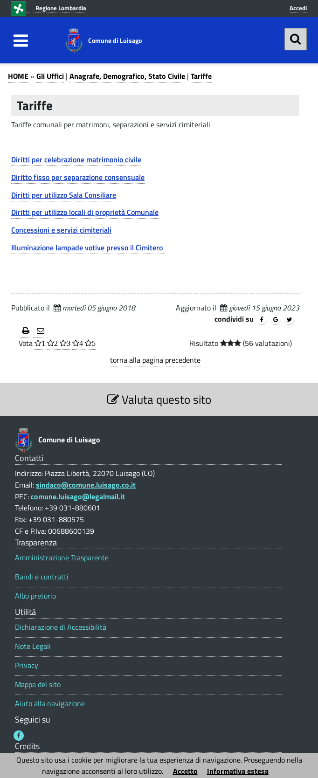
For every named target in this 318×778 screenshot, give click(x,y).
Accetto (185, 771)
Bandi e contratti (42, 576)
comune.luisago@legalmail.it (78, 496)
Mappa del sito (38, 684)
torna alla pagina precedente (155, 359)
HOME (18, 76)
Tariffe (201, 76)
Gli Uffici (50, 76)
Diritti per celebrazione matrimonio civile (76, 159)
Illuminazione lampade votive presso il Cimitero (88, 247)
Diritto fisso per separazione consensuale (78, 177)
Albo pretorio (35, 596)
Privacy (26, 665)
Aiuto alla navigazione (50, 703)
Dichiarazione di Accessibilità (60, 627)
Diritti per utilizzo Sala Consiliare (63, 194)
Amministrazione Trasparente (62, 557)
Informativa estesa (238, 771)
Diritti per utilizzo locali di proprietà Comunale (85, 212)
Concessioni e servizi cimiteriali (61, 229)
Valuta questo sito (159, 399)
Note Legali (33, 646)
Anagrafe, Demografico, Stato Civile (127, 76)
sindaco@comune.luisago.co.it (86, 484)
